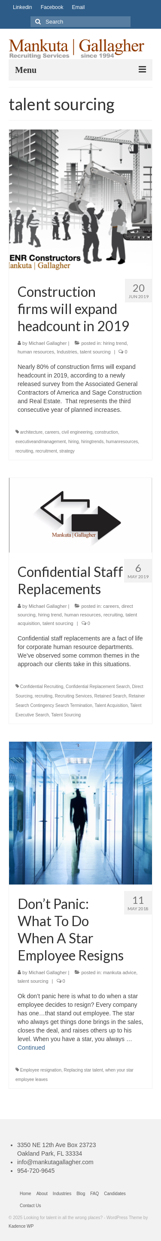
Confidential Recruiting (42, 686)
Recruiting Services (73, 696)
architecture (31, 432)
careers (52, 432)
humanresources (122, 441)
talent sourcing (95, 351)
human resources (36, 351)
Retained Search (110, 696)
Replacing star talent (83, 1070)
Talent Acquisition (111, 705)
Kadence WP (21, 1226)
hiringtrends (92, 441)
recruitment (46, 451)
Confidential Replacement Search (98, 686)
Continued (31, 1047)
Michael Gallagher (48, 343)
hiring (73, 441)
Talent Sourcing (66, 715)
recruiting (24, 451)
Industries (67, 351)
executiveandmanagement (40, 441)
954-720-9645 (36, 1170)
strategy (67, 451)
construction (106, 432)
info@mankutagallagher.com (55, 1162)
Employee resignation (40, 1070)
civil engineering (77, 432)
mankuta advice (119, 972)
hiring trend (115, 343)
